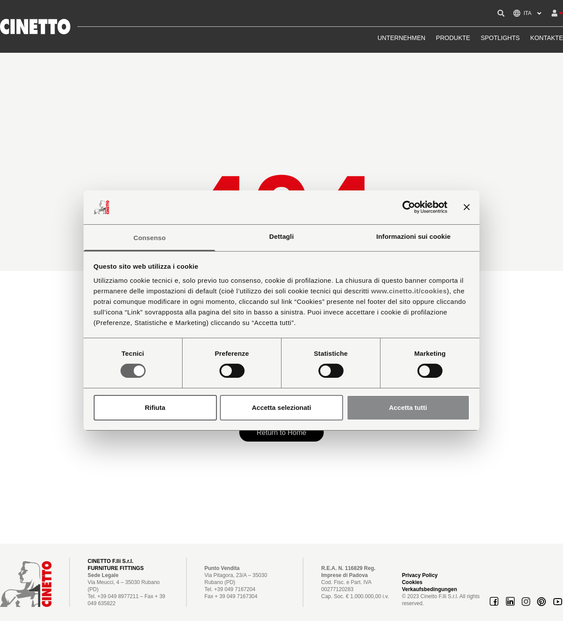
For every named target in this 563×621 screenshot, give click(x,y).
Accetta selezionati (281, 407)
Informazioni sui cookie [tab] (414, 236)
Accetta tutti (408, 407)
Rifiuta (155, 407)
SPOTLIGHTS (500, 37)
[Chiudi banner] (467, 207)
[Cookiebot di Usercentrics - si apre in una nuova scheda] (408, 207)
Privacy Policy (420, 575)
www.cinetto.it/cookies (409, 291)
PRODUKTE (453, 37)
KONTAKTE (546, 37)
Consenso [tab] (149, 237)
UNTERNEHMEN (401, 37)
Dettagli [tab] (281, 236)
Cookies (412, 582)
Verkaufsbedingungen (429, 589)
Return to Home (282, 432)
